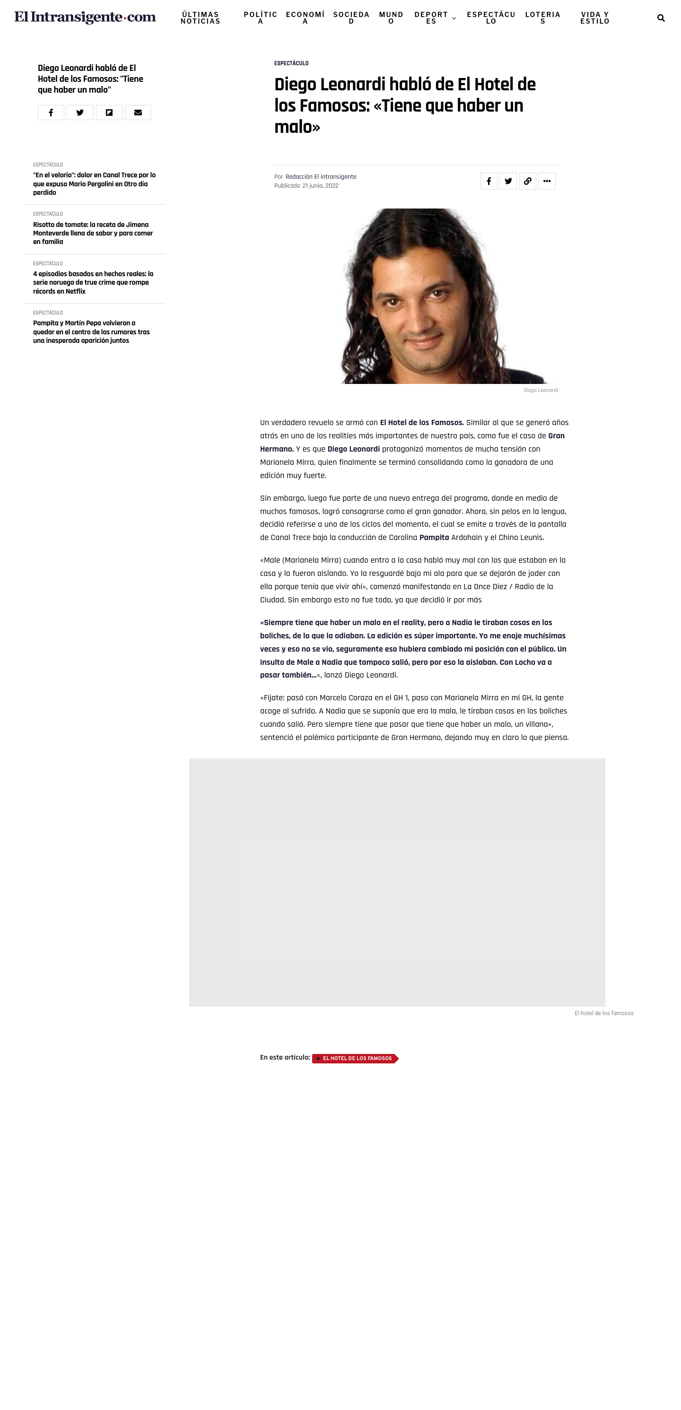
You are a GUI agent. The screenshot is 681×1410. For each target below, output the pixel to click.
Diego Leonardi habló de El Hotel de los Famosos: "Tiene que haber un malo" (90, 79)
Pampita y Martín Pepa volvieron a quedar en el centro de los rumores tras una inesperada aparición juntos (91, 332)
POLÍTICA (261, 17)
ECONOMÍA (305, 17)
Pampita (434, 537)
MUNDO (391, 17)
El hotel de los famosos (357, 1058)
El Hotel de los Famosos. (422, 422)
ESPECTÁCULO (491, 17)
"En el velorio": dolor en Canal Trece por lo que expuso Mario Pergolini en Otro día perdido (94, 184)
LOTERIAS (543, 17)
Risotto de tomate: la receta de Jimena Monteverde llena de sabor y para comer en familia (93, 234)
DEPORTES (432, 17)
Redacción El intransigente (321, 177)
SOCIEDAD (351, 17)
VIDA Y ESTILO (595, 17)
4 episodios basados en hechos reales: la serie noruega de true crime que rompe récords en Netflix (93, 283)
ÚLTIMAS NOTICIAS (201, 17)
